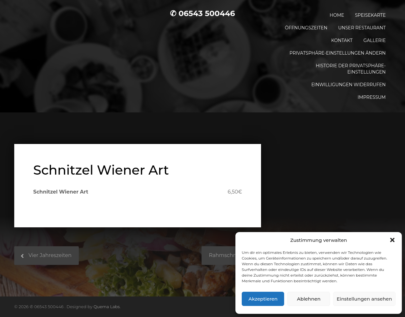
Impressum (372, 97)
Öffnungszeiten (306, 28)
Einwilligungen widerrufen (348, 84)
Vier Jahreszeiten (50, 255)
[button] (392, 240)
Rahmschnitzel (228, 255)
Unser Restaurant (362, 28)
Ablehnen (308, 299)
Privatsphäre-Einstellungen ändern (338, 53)
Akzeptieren (262, 299)
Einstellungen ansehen (364, 299)
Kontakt (342, 40)
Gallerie (375, 40)
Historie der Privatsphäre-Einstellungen (351, 69)
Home (337, 15)
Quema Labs (107, 306)
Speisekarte (370, 15)
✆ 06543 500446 (202, 13)
